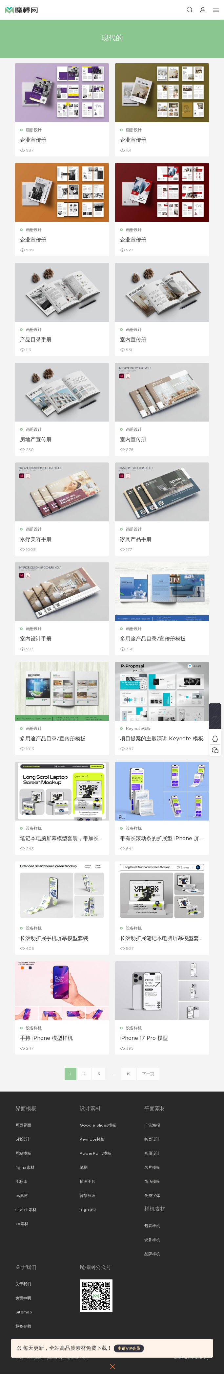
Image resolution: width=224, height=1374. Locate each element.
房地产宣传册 (36, 439)
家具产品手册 (136, 539)
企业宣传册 (33, 140)
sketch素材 (25, 1210)
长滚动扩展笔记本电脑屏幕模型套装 (159, 939)
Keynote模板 (138, 729)
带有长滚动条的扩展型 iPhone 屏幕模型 (159, 839)
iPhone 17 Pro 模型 (144, 1038)
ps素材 (21, 1196)
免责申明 (23, 1298)
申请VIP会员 (129, 1348)
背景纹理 (87, 1196)
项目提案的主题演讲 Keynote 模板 (162, 739)
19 (129, 1074)
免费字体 (152, 1196)
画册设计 (34, 130)
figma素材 (24, 1168)
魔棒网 (21, 10)
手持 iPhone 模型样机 (46, 1038)
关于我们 (23, 1284)
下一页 (148, 1074)
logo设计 (88, 1210)
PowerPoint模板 (95, 1154)
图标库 (21, 1182)
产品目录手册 (36, 339)
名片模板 (152, 1168)
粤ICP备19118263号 (191, 1358)
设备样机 (34, 829)
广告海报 (152, 1126)
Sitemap (23, 1312)
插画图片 (87, 1182)
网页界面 (23, 1126)
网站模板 (23, 1154)
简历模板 (152, 1182)
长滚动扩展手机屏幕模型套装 (54, 938)
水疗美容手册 (36, 539)
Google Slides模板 (98, 1126)
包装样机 (152, 1226)
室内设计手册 (36, 639)
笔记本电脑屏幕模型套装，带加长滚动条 (59, 839)
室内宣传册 (133, 339)
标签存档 (23, 1327)
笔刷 (84, 1168)
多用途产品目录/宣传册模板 (153, 639)
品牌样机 (152, 1254)
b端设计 (22, 1140)
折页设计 (152, 1140)
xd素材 (21, 1224)
